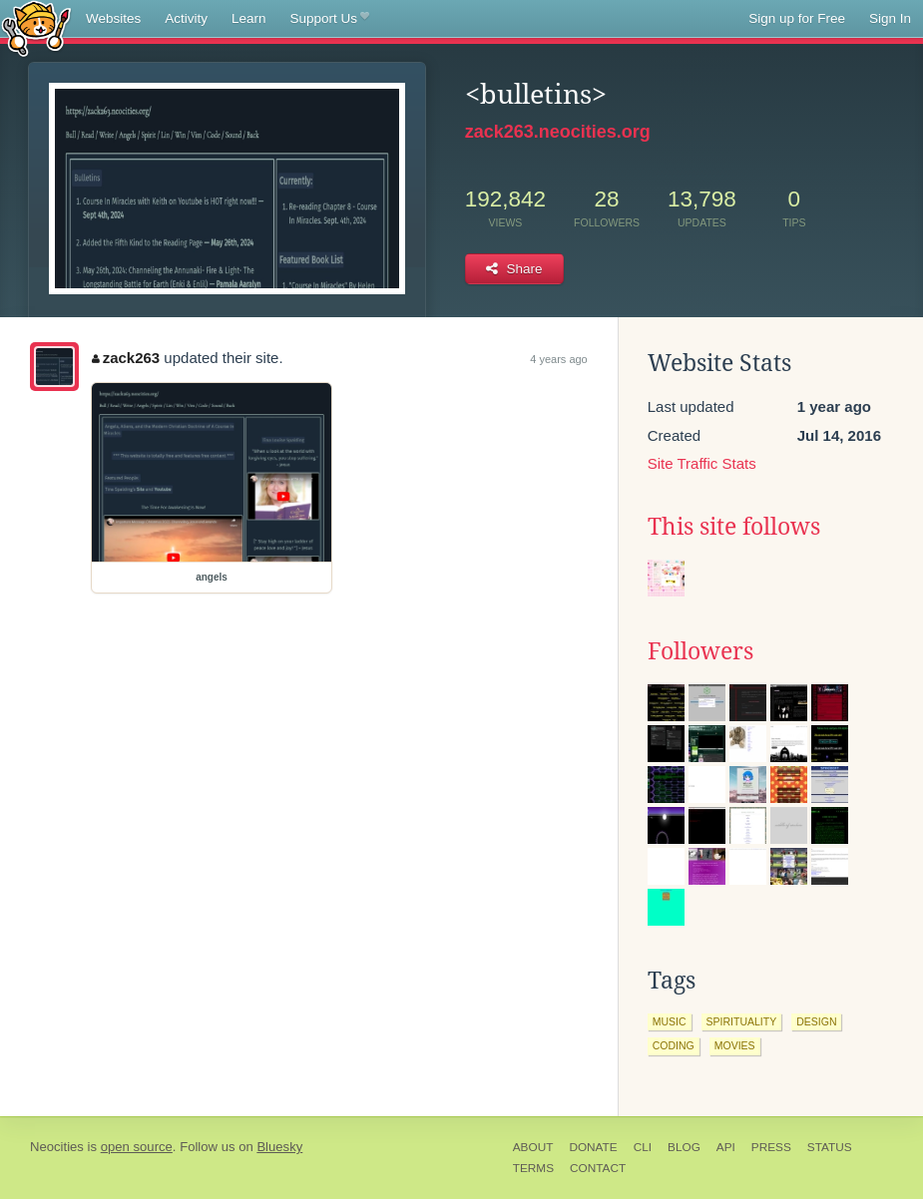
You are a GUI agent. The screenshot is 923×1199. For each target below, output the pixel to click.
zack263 (126, 357)
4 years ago (558, 359)
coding (673, 1045)
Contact (598, 1168)
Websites (113, 18)
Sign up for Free (796, 18)
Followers (700, 651)
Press (771, 1147)
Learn (248, 18)
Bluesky (279, 1146)
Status (829, 1147)
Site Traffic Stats (702, 463)
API (725, 1147)
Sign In (890, 18)
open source (137, 1146)
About (533, 1147)
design (816, 1021)
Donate (593, 1147)
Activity (186, 18)
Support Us (329, 19)
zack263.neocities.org (558, 132)
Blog (684, 1147)
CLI (643, 1147)
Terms (533, 1168)
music (670, 1021)
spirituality (741, 1021)
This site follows (734, 527)
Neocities (57, 1146)
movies (734, 1045)
